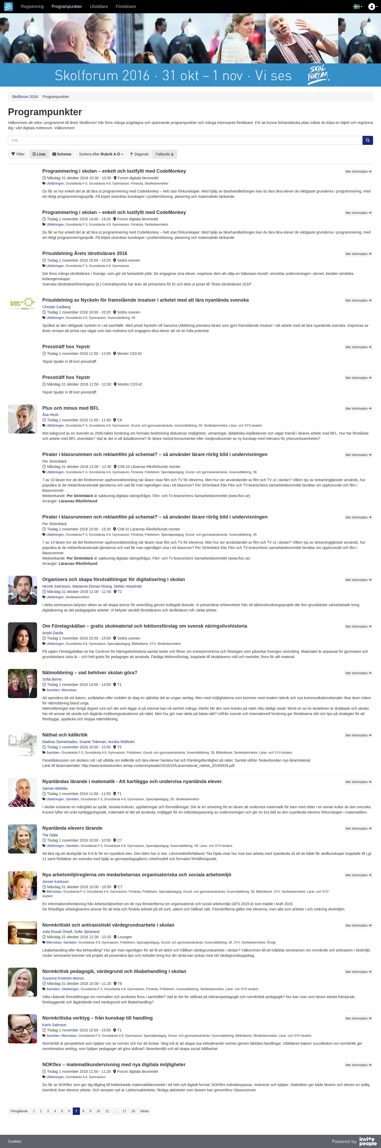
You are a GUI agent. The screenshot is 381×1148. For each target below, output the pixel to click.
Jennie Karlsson (55, 881)
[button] (358, 6)
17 (124, 1111)
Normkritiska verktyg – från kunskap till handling (97, 1018)
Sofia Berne (52, 679)
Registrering (32, 6)
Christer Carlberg (56, 307)
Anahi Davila (52, 633)
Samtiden (53, 690)
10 (98, 1111)
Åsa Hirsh (50, 415)
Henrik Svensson (56, 586)
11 (107, 1111)
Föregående (19, 1111)
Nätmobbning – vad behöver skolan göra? (89, 672)
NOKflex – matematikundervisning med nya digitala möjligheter (113, 1064)
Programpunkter (67, 6)
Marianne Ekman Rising (92, 586)
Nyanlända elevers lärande (72, 828)
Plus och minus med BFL (70, 408)
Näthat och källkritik (65, 735)
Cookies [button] (14, 1141)
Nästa (144, 1111)
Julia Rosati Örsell (57, 932)
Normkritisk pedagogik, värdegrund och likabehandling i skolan (114, 971)
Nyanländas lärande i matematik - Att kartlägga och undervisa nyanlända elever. (132, 781)
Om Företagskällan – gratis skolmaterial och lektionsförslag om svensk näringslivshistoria (144, 626)
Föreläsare (126, 6)
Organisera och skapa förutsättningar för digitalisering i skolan (113, 579)
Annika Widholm (121, 742)
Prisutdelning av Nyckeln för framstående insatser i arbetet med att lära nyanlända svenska (145, 300)
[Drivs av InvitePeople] (354, 1142)
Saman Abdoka (54, 788)
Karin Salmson (54, 1025)
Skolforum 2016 (25, 97)
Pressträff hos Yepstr (66, 346)
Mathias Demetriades (59, 742)
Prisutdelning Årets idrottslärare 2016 (84, 253)
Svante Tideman (92, 742)
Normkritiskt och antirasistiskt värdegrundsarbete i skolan (108, 925)
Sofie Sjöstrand (86, 932)
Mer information (358, 171)
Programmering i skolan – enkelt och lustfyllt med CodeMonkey (114, 171)
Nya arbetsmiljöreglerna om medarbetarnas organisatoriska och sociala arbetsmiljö (136, 874)
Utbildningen (55, 183)
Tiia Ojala (50, 835)
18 (133, 1111)
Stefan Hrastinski (128, 586)
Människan (69, 690)
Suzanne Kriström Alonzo (63, 978)
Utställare (99, 6)
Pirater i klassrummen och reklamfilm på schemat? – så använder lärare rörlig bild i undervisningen (154, 454)
